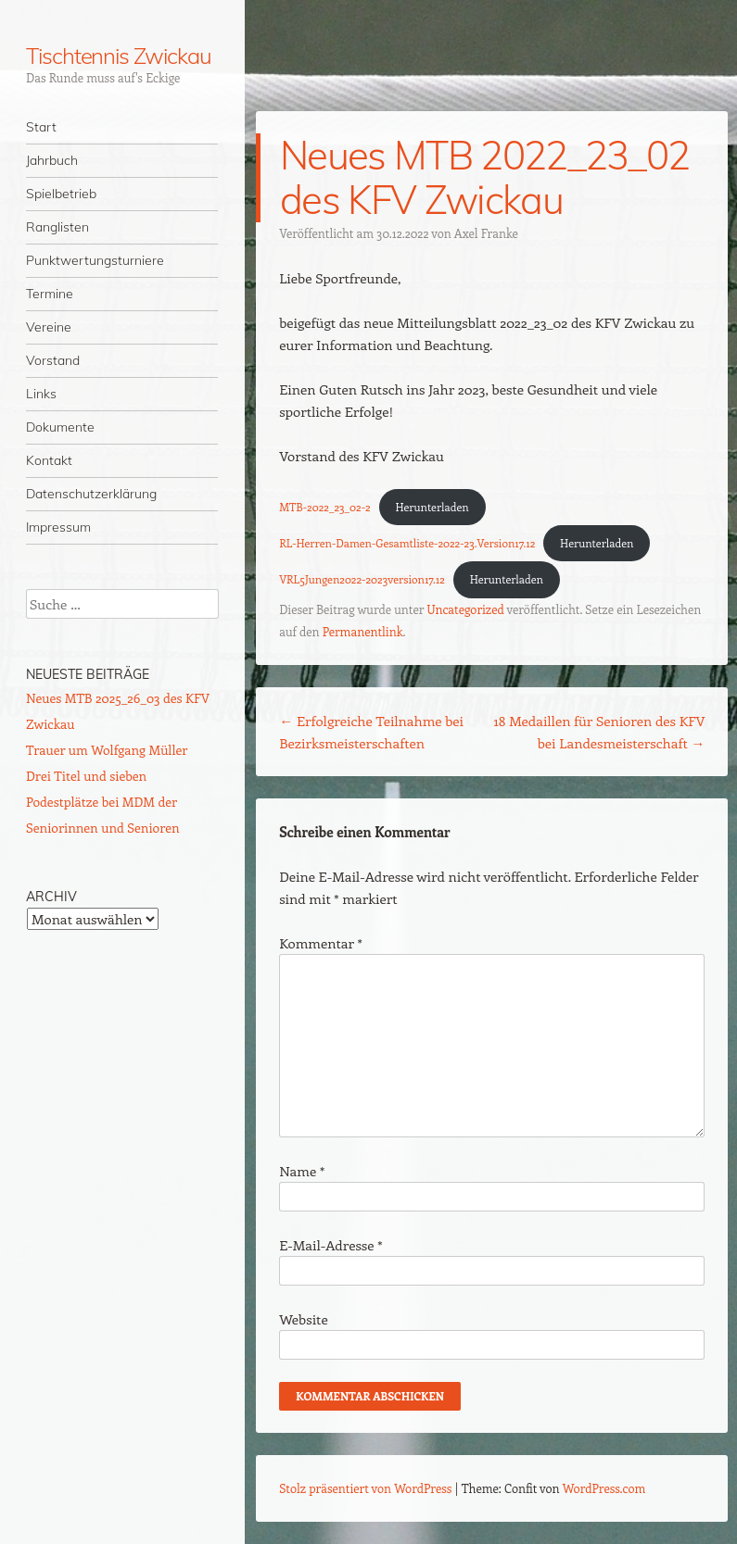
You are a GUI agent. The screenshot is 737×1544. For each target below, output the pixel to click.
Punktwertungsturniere (95, 260)
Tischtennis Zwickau (118, 55)
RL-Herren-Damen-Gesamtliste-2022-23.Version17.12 (407, 542)
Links (41, 393)
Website (303, 1319)
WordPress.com (604, 1488)
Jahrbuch (52, 160)
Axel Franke (486, 233)
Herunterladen (432, 506)
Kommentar (320, 943)
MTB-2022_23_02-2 (325, 506)
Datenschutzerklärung (91, 493)
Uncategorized (464, 609)
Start (41, 127)
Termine (49, 293)
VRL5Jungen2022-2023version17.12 (362, 578)
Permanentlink (363, 631)
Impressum (58, 527)
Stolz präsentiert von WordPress (365, 1488)
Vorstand (53, 360)
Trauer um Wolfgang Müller (106, 750)
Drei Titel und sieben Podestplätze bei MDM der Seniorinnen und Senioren (103, 801)
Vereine (48, 327)
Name (301, 1170)
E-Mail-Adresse (330, 1245)
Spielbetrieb (61, 193)
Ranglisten (57, 227)
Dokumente (60, 427)
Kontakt (49, 460)
